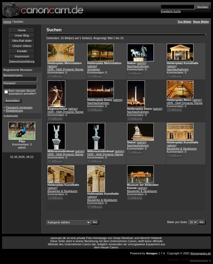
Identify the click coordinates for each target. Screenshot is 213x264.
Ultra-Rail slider (22, 40)
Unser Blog (22, 35)
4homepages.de (200, 253)
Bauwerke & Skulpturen (182, 148)
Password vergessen (19, 107)
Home (7, 21)
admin (52, 66)
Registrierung (14, 110)
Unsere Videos (22, 45)
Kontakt (22, 51)
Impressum (22, 56)
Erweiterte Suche (171, 11)
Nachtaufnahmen (138, 66)
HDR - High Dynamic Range (66, 69)
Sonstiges (93, 69)
